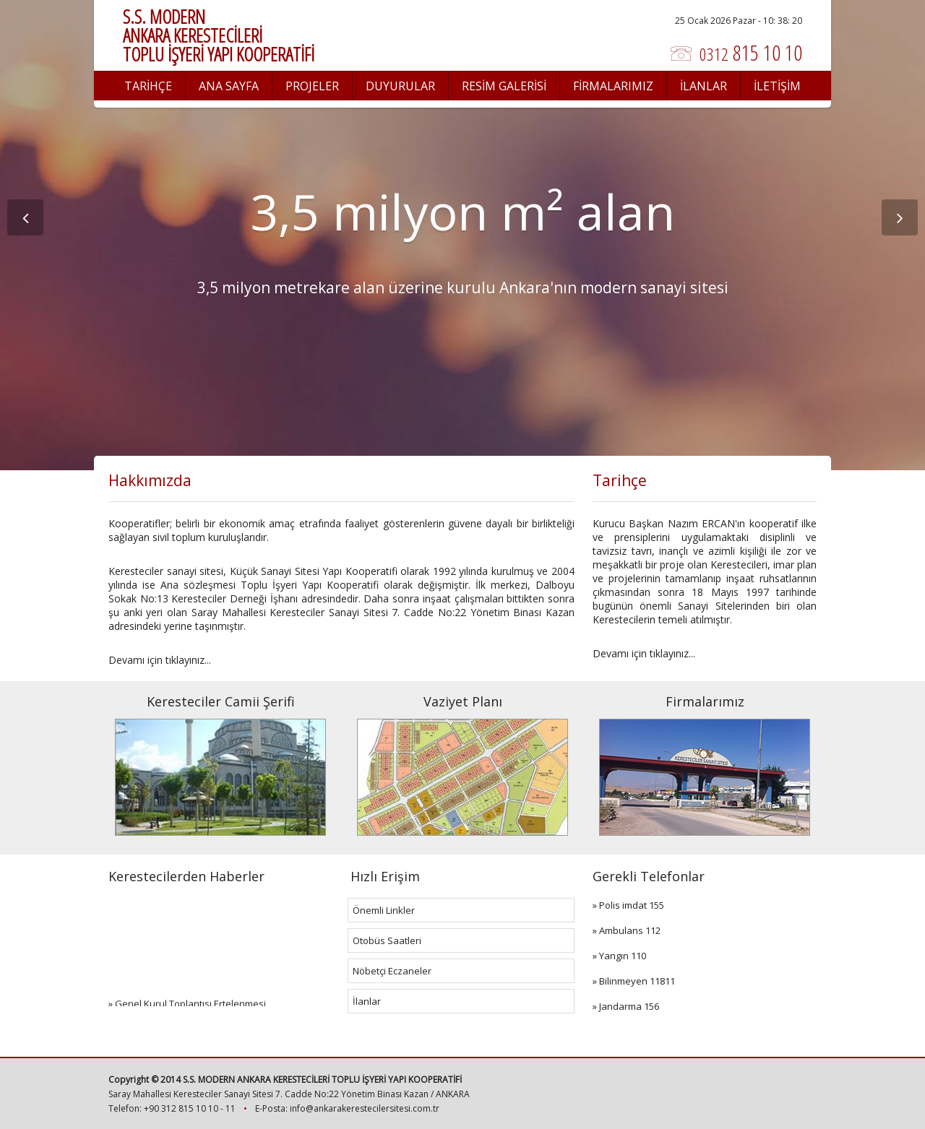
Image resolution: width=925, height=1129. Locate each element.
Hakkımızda (150, 480)
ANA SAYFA (229, 86)
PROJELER (312, 86)
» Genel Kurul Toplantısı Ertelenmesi (187, 1006)
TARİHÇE (148, 86)
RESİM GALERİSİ (504, 86)
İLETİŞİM (777, 86)
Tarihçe (620, 480)
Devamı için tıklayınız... (159, 660)
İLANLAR (703, 86)
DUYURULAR (400, 86)
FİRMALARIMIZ (613, 86)
